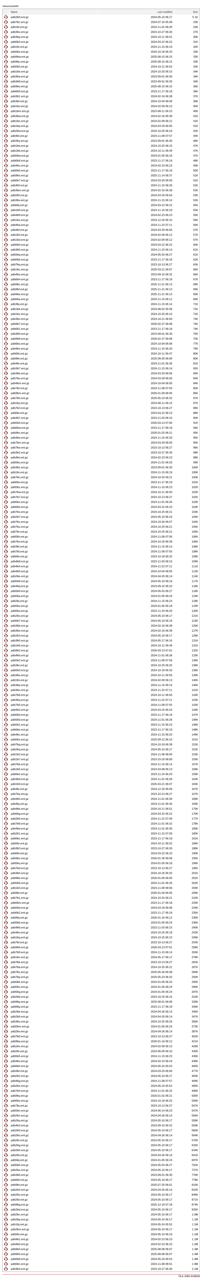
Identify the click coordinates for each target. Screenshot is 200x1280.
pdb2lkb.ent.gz (20, 996)
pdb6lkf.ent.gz (19, 1179)
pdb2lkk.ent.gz (19, 1011)
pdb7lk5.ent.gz (20, 704)
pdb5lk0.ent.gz (20, 719)
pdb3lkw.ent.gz (20, 116)
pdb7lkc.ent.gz (19, 22)
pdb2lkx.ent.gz (19, 1115)
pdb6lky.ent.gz (19, 610)
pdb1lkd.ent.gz (20, 239)
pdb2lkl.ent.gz (19, 1199)
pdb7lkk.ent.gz (19, 962)
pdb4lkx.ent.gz (19, 348)
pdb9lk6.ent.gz (20, 947)
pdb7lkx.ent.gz (19, 521)
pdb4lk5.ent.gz (20, 571)
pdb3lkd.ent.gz (20, 779)
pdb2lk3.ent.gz (20, 635)
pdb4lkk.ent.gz (19, 808)
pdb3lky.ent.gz (19, 140)
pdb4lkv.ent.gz (19, 1061)
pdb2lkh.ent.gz (20, 1150)
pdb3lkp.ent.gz (20, 685)
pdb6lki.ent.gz (19, 412)
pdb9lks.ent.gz (19, 175)
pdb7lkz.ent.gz (19, 972)
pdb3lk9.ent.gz (20, 333)
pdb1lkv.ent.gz (19, 106)
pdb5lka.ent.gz (20, 595)
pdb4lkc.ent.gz (19, 734)
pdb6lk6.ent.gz (20, 160)
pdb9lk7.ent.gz (20, 323)
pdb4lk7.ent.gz (20, 417)
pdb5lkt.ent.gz (19, 536)
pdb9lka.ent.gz (20, 1041)
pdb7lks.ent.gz (19, 511)
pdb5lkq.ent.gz (20, 254)
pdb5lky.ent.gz (19, 863)
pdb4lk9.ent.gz (20, 214)
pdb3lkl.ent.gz (19, 101)
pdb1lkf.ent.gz (19, 234)
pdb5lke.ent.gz (20, 51)
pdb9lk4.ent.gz (20, 1249)
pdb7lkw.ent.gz (20, 492)
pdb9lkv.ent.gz (19, 86)
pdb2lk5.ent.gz (20, 1130)
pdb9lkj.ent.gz (19, 917)
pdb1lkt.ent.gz (19, 680)
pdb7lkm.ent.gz (20, 442)
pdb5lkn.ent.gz (20, 1110)
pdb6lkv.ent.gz (19, 482)
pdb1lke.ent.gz (20, 71)
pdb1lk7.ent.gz (20, 759)
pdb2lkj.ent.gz (19, 600)
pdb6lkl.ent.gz (19, 853)
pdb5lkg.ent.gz (20, 991)
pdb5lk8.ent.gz (20, 581)
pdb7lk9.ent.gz (20, 952)
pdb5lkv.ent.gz (19, 605)
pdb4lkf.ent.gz (19, 185)
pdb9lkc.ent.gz (19, 284)
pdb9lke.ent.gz (20, 294)
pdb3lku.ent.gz (20, 1021)
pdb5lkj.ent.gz (19, 1160)
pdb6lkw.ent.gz (20, 427)
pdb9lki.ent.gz (19, 358)
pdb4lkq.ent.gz (20, 586)
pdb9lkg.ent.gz (20, 1204)
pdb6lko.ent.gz (20, 343)
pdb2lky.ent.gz (19, 1120)
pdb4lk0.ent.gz (20, 1244)
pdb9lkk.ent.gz (19, 878)
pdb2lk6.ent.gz (20, 1016)
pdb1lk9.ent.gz (20, 783)
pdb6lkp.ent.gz (20, 1006)
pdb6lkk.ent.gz (19, 506)
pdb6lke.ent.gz (20, 729)
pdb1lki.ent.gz (19, 46)
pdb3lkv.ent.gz (19, 200)
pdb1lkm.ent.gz (20, 111)
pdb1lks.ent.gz (19, 219)
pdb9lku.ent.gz (20, 61)
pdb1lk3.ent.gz (20, 887)
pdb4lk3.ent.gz (20, 1125)
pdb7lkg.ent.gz (20, 744)
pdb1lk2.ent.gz (20, 754)
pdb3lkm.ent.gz (20, 190)
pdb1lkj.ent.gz (19, 1224)
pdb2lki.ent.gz (19, 1051)
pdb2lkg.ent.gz (20, 1145)
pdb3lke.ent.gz (20, 630)
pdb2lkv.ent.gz (19, 1031)
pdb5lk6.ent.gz (20, 882)
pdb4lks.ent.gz (19, 274)
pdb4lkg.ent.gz (20, 1080)
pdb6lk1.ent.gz (20, 328)
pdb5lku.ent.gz (20, 462)
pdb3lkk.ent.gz (19, 373)
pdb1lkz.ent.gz (19, 313)
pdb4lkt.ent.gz (19, 457)
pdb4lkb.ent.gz (20, 655)
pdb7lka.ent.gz (20, 967)
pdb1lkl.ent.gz (19, 26)
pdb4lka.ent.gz (20, 224)
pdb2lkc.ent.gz (19, 1214)
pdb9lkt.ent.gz (19, 1184)
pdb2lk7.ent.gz (20, 516)
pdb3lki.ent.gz (19, 546)
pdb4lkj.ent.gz (19, 803)
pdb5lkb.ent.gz (20, 922)
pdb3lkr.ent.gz (19, 665)
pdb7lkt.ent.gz (19, 551)
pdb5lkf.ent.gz (19, 66)
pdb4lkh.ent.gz (20, 798)
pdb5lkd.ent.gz (20, 907)
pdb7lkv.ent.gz (19, 541)
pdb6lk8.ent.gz (20, 1258)
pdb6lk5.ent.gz (20, 170)
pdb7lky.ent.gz (19, 793)
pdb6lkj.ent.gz (19, 205)
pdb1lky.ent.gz (19, 403)
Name (14, 12)
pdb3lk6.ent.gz (20, 1174)
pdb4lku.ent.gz (20, 165)
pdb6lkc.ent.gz (19, 838)
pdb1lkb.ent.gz (20, 150)
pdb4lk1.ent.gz (20, 1239)
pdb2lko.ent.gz (20, 1169)
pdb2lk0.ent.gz (20, 818)
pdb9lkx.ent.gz (19, 432)
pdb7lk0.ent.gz (20, 1036)
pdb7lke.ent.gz (20, 447)
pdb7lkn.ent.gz (20, 477)
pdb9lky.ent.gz (19, 1095)
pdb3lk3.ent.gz (20, 848)
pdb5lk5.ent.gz (20, 1056)
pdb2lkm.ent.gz (20, 1229)
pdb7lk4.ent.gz (20, 1090)
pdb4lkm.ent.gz (20, 383)
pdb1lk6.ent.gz (20, 645)
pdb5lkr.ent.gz (19, 843)
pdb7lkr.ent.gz (19, 531)
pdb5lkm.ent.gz (20, 1026)
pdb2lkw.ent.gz (20, 130)
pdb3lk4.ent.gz (20, 1268)
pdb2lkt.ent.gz (19, 1155)
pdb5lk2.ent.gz (20, 660)
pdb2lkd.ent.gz (20, 1209)
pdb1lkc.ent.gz (19, 269)
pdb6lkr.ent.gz (19, 556)
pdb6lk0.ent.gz (20, 244)
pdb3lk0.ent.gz (20, 640)
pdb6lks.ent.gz (19, 1100)
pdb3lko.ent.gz (20, 689)
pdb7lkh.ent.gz (20, 398)
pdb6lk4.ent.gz (20, 279)
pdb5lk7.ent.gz (20, 620)
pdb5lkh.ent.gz (20, 1164)
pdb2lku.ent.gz (20, 1135)
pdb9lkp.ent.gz (20, 1001)
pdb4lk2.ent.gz (20, 709)
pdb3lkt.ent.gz (19, 1070)
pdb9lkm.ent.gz (20, 393)
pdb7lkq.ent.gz (20, 264)
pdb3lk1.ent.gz (20, 96)
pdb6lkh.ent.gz (20, 1066)
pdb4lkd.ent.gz (20, 828)
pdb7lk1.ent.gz (20, 897)
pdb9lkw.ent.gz (20, 56)
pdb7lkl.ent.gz (19, 942)
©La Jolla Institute (189, 1276)
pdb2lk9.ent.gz (20, 17)
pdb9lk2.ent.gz (20, 650)
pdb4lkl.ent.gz (19, 135)
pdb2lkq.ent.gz (20, 749)
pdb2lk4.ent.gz (20, 1189)
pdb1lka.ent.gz (20, 145)
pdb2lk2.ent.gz (20, 1075)
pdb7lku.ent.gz (20, 526)
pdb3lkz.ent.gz (19, 467)
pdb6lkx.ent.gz (19, 739)
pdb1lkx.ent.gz (19, 1046)
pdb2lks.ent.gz (19, 615)
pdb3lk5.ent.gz (20, 249)
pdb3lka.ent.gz (20, 76)
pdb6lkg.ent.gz (20, 813)
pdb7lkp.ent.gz (20, 976)
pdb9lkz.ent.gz (19, 858)
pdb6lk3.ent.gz (20, 41)
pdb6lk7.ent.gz (20, 180)
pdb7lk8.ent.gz (20, 823)
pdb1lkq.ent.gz (20, 937)
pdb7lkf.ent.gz (19, 388)
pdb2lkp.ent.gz (20, 1219)
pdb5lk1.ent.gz (20, 724)
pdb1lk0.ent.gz (20, 210)
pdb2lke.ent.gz (20, 576)
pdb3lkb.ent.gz (20, 625)
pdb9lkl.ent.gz (19, 892)
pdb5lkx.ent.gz (19, 501)
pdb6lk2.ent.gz (20, 912)
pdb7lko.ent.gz (20, 378)
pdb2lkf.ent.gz (19, 195)
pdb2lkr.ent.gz (19, 1140)
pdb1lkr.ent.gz (19, 472)
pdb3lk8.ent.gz (20, 81)
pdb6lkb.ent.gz (20, 259)
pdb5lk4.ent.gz (20, 422)
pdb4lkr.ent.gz (19, 363)
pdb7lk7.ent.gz (20, 497)
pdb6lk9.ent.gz (20, 91)
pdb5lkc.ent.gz (19, 986)
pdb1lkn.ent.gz (20, 957)
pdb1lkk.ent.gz (19, 309)
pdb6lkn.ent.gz (20, 1263)
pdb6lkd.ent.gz (20, 714)
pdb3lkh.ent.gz (20, 873)
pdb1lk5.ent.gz (20, 769)
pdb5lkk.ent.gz (19, 981)
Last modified (165, 12)
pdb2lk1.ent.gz (20, 833)
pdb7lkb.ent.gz (20, 764)
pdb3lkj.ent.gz (19, 304)
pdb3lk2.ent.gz (20, 452)
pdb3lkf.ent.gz (19, 229)
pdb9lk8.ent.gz (20, 338)
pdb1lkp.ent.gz (20, 125)
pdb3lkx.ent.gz (19, 31)
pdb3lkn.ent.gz (20, 318)
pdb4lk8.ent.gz (20, 561)
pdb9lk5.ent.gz (20, 1254)
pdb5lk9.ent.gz (20, 591)
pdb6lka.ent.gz (20, 299)
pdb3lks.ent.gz (19, 675)
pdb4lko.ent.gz (20, 932)
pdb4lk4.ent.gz (20, 566)
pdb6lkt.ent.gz (19, 353)
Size (195, 12)
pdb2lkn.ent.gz (20, 1194)
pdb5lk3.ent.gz (20, 670)
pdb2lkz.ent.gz (19, 1085)
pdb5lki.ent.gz (19, 1234)
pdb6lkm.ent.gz (20, 902)
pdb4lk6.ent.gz (20, 927)
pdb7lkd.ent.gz (20, 868)
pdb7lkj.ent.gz (19, 1105)
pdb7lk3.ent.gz (20, 407)
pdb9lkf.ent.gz (19, 289)
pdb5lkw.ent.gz (20, 155)
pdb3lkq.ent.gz (20, 699)
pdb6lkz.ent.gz (19, 774)
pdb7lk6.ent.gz (20, 694)
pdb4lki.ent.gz (19, 788)
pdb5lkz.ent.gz (19, 487)
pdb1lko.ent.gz (20, 120)
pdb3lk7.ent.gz (20, 368)
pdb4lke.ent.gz (20, 437)
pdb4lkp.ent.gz (20, 36)
